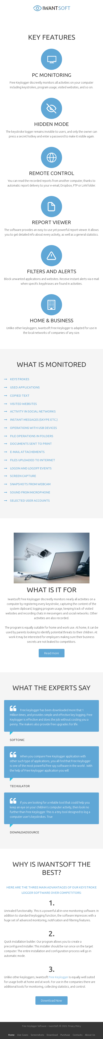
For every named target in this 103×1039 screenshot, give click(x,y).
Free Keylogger (58, 977)
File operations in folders (31, 436)
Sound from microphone (30, 492)
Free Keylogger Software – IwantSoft (40, 1026)
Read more (51, 653)
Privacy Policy (74, 1026)
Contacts (77, 1035)
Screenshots (37, 1035)
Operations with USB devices (33, 428)
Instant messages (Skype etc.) (34, 419)
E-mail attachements (27, 452)
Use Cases (22, 1035)
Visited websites (23, 403)
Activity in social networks (33, 411)
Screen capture (23, 476)
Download (52, 1035)
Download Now (51, 1000)
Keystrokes (19, 379)
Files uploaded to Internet (32, 460)
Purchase (65, 1035)
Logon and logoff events (31, 468)
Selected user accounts (30, 500)
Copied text (19, 395)
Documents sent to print (31, 443)
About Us (90, 1035)
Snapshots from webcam (30, 484)
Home (11, 1035)
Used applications (25, 387)
